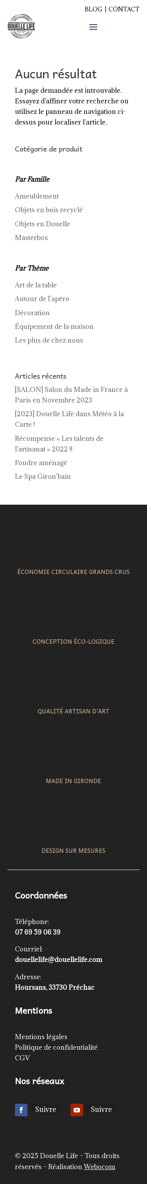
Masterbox (31, 237)
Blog (93, 9)
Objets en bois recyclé (49, 210)
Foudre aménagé (41, 462)
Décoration (32, 313)
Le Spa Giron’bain (43, 476)
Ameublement (37, 196)
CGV (22, 1058)
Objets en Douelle (42, 224)
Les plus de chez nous (49, 340)
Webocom (99, 1166)
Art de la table (36, 285)
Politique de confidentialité (56, 1047)
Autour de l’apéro (42, 298)
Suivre (45, 1109)
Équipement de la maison (54, 326)
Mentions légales (41, 1036)
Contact (124, 9)
